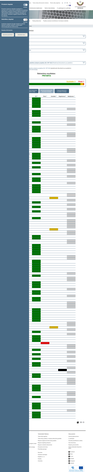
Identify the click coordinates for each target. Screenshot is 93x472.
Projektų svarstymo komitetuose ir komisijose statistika (55, 20)
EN (67, 3)
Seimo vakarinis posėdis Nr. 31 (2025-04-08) (19, 50)
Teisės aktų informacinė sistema (41, 3)
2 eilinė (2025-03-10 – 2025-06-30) (17, 43)
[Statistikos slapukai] (25, 19)
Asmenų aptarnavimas (73, 435)
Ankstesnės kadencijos (35, 8)
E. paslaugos (71, 437)
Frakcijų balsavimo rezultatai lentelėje (62, 91)
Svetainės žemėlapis (42, 453)
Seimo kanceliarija (50, 8)
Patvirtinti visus (21, 34)
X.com (71, 455)
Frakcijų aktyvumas (36, 20)
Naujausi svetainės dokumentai (45, 443)
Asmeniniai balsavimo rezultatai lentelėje (46, 91)
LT (65, 3)
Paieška (39, 457)
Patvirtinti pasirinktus (8, 34)
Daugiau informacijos (6, 30)
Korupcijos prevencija (43, 445)
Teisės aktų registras (55, 3)
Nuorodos (40, 451)
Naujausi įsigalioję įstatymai (44, 441)
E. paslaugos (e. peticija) (64, 8)
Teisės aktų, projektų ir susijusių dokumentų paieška (49, 437)
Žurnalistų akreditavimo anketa (75, 439)
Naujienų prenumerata (73, 443)
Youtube (72, 457)
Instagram (72, 459)
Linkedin (72, 462)
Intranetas (40, 459)
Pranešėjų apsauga (42, 448)
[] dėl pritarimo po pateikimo (40, 63)
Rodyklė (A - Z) (41, 455)
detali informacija (32, 69)
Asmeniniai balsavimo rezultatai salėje (31, 91)
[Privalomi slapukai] (25, 5)
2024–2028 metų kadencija (15, 36)
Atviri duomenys (72, 441)
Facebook (72, 450)
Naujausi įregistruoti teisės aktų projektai (47, 439)
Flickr (71, 453)
